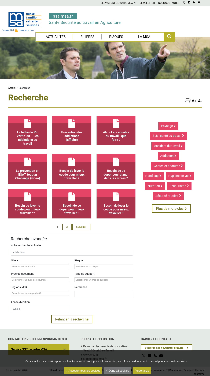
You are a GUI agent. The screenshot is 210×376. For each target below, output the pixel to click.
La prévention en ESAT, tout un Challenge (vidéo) (27, 167)
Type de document (22, 273)
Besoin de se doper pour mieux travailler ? (71, 202)
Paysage (168, 126)
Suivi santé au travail (168, 136)
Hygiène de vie (179, 176)
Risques (116, 37)
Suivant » (81, 226)
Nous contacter (168, 3)
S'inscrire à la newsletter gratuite (164, 347)
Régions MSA (19, 287)
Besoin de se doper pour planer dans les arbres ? (116, 167)
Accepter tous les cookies (83, 370)
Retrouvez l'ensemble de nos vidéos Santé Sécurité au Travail (105, 348)
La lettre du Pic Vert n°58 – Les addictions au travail (27, 130)
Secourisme (179, 186)
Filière (14, 260)
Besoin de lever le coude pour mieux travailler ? (71, 167)
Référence (81, 287)
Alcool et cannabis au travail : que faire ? (116, 129)
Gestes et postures (168, 166)
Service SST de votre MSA (117, 3)
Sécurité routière (168, 196)
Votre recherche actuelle (26, 245)
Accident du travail (168, 146)
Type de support (85, 273)
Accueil (12, 88)
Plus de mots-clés (171, 208)
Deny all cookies (117, 370)
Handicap (153, 176)
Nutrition (155, 186)
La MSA (144, 37)
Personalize (141, 370)
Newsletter (147, 3)
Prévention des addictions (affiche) (71, 129)
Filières (87, 37)
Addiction (168, 156)
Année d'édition (20, 302)
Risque (79, 260)
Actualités (56, 37)
